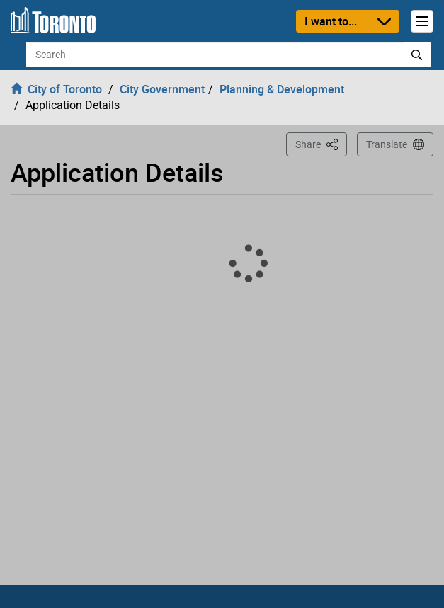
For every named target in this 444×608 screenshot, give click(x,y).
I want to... (330, 21)
